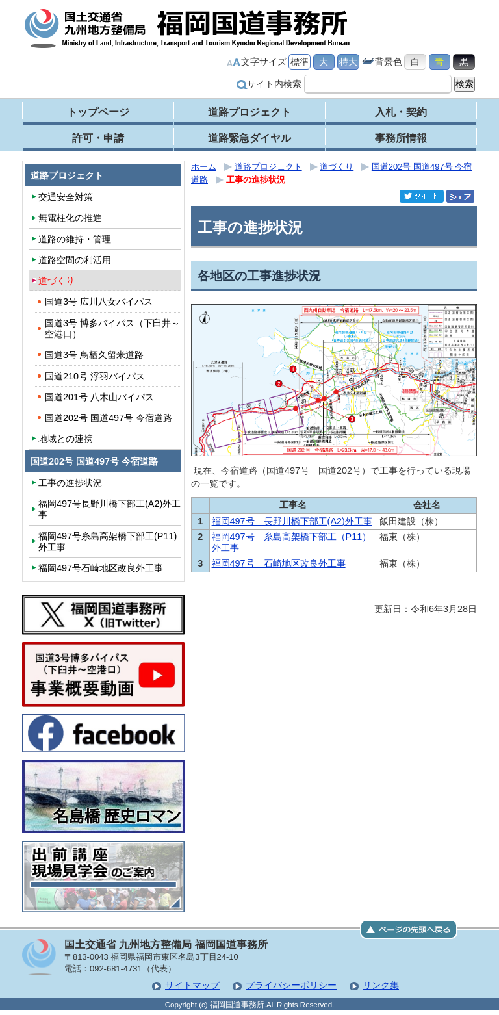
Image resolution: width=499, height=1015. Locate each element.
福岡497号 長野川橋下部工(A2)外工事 (292, 521)
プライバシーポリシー (291, 985)
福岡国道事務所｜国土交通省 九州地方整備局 (187, 28)
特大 (348, 62)
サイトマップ (192, 985)
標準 (299, 62)
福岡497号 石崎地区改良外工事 (279, 563)
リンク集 (381, 985)
